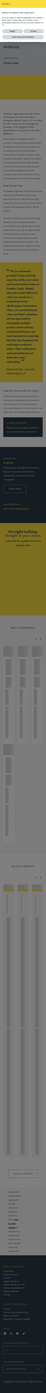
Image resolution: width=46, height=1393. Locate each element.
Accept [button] (33, 31)
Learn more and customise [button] (23, 37)
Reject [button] (12, 31)
